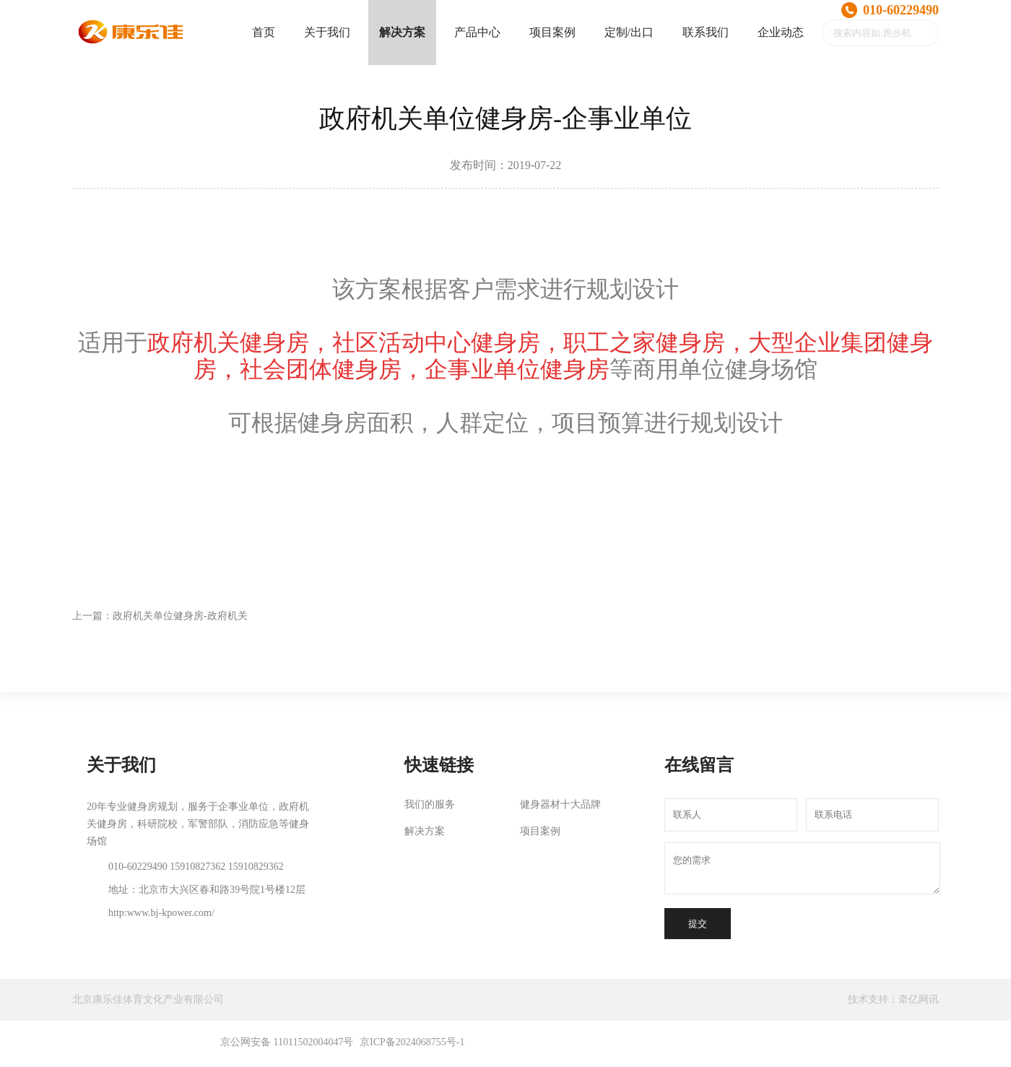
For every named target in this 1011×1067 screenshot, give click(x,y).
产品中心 (477, 32)
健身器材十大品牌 (560, 804)
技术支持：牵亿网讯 (893, 999)
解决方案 (402, 32)
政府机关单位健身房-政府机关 (180, 615)
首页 (263, 32)
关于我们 (327, 32)
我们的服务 (429, 804)
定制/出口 (629, 32)
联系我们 (705, 32)
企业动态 (781, 32)
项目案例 (552, 32)
